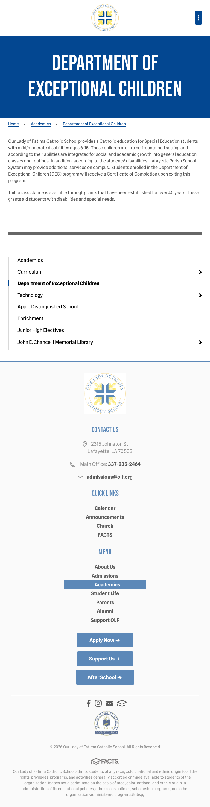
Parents (105, 602)
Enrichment (30, 318)
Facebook (88, 703)
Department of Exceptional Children (59, 283)
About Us (105, 567)
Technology (30, 295)
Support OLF (105, 620)
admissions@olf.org (110, 477)
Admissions (105, 576)
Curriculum (30, 272)
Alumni (105, 611)
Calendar (105, 508)
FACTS (105, 535)
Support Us (105, 659)
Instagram (98, 703)
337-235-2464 (124, 464)
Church (105, 526)
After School (105, 677)
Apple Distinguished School (48, 306)
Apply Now (105, 640)
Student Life (105, 593)
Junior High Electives (41, 330)
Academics (30, 260)
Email (109, 703)
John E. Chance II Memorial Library (55, 342)
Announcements (105, 517)
